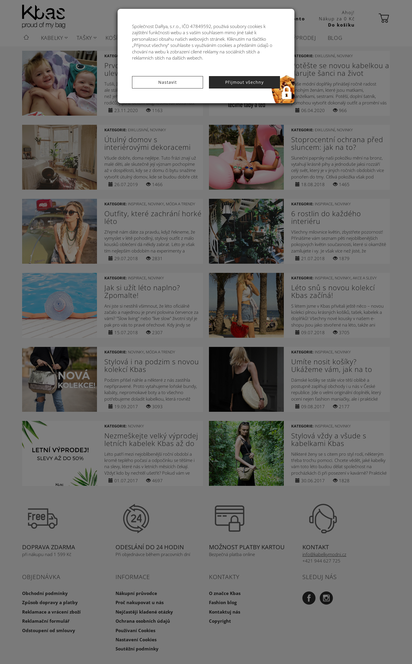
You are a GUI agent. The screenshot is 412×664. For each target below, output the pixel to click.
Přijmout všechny (244, 82)
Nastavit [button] (167, 82)
